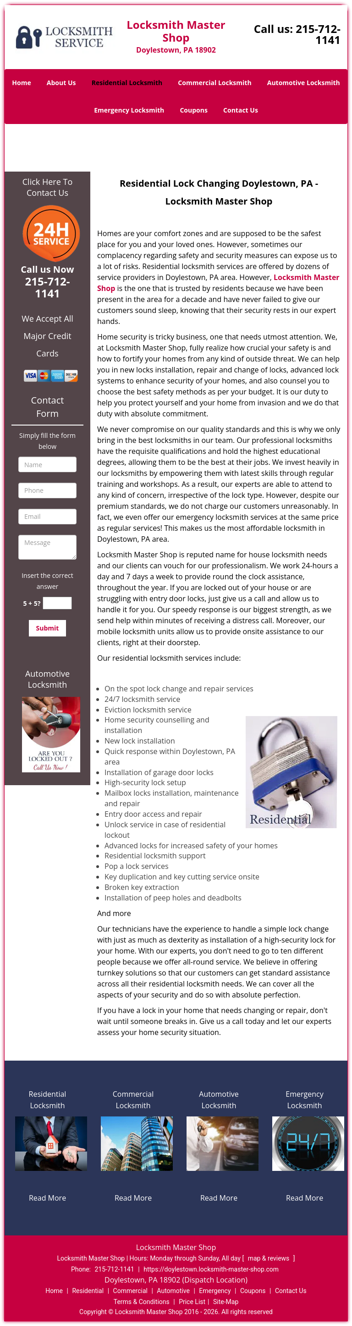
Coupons (193, 110)
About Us (61, 82)
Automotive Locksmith (303, 82)
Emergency (215, 1290)
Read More (47, 1198)
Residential (88, 1290)
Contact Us (240, 110)
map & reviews (269, 1258)
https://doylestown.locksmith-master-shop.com (211, 1269)
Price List (192, 1301)
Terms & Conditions (142, 1301)
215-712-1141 (318, 34)
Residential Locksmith (127, 82)
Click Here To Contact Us (47, 187)
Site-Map (225, 1301)
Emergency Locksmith (129, 110)
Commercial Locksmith (214, 82)
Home (21, 82)
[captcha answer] (57, 603)
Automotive (173, 1290)
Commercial (130, 1290)
